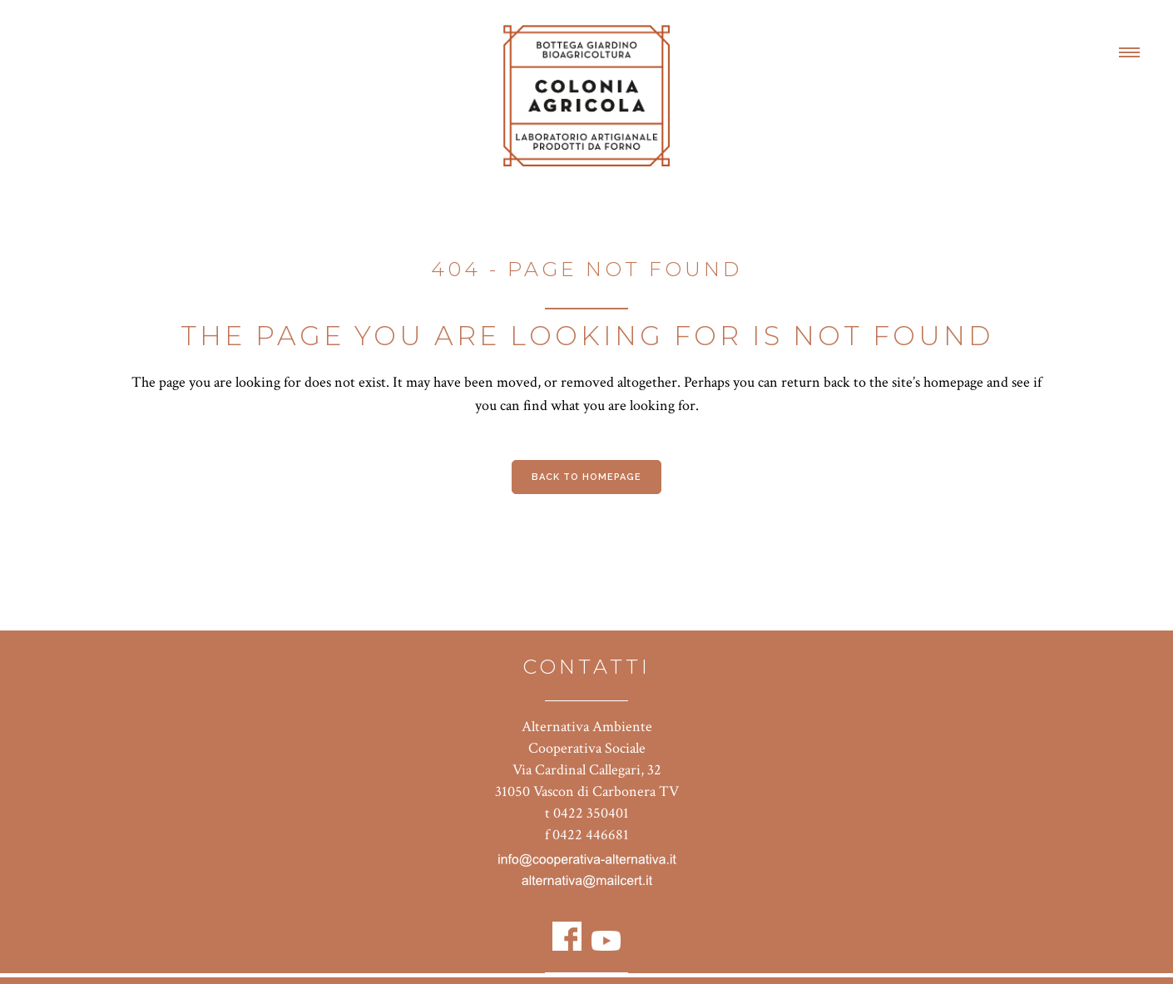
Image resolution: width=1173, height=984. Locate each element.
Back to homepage (586, 477)
